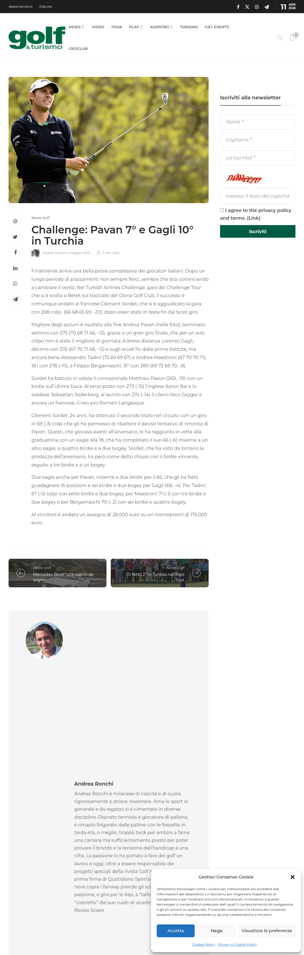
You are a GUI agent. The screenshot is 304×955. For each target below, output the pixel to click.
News (75, 27)
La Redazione (19, 872)
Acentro (159, 27)
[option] (39, 846)
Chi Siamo (132, 938)
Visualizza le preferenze (266, 930)
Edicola (45, 6)
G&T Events (217, 27)
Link (254, 218)
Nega (216, 930)
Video (98, 27)
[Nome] (257, 121)
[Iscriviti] (257, 231)
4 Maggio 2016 (78, 253)
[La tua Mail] (257, 157)
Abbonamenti (21, 6)
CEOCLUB (78, 48)
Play (134, 27)
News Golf (40, 218)
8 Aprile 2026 (111, 872)
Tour (116, 27)
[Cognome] (257, 139)
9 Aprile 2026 (41, 872)
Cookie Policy (203, 944)
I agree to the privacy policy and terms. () (255, 214)
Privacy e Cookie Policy (237, 944)
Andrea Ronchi (54, 253)
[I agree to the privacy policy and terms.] (222, 210)
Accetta (176, 930)
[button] (292, 877)
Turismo (189, 27)
